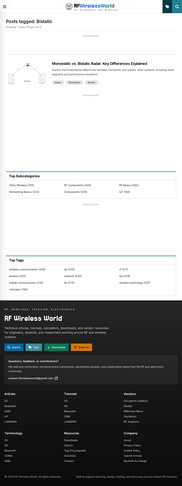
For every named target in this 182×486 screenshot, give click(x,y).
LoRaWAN (10, 421)
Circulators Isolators (136, 400)
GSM (7, 411)
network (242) (73, 276)
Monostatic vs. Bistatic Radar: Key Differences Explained (99, 63)
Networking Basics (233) (24, 191)
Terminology (13, 433)
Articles (9, 394)
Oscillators (130, 416)
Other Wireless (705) (21, 185)
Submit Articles (133, 455)
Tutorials (70, 394)
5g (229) (124, 276)
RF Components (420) (77, 185)
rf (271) (123, 269)
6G (66, 406)
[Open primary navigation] (4, 6)
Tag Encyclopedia (75, 450)
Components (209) (75, 191)
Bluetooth (10, 406)
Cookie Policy (132, 450)
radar (58, 82)
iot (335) (69, 269)
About (127, 440)
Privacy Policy (132, 445)
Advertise (70, 455)
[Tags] (167, 6)
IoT (6, 416)
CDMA (8, 455)
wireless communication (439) (27, 269)
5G (6, 400)
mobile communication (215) (26, 282)
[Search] (177, 6)
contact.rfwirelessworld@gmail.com (33, 378)
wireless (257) (17, 276)
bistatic (92, 82)
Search (68, 445)
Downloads (71, 440)
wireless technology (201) (134, 282)
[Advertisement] (91, 46)
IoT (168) (124, 191)
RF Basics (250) (128, 185)
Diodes (128, 406)
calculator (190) (18, 289)
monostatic (74, 82)
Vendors (130, 394)
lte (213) (69, 282)
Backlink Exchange (135, 460)
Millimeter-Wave (133, 411)
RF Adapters (131, 421)
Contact (69, 460)
